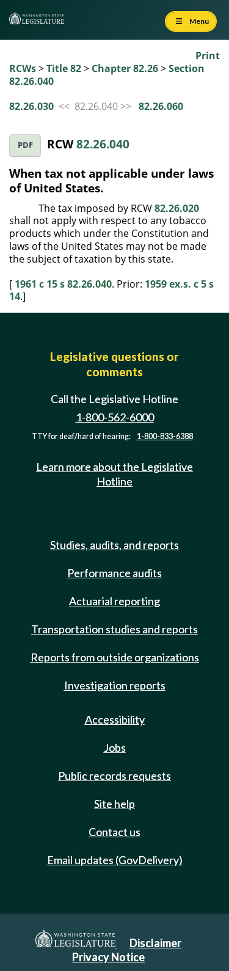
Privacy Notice (108, 957)
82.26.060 (161, 106)
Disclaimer (155, 943)
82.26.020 (176, 208)
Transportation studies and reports (114, 629)
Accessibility (115, 719)
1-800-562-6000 (115, 417)
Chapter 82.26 (125, 68)
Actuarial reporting (114, 601)
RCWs (22, 68)
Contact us (114, 831)
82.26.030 (31, 106)
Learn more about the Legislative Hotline (114, 473)
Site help (114, 803)
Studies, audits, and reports (114, 544)
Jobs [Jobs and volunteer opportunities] (115, 747)
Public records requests (114, 775)
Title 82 (63, 68)
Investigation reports (114, 685)
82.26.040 (102, 143)
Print (207, 55)
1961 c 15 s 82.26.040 (63, 284)
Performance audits (114, 573)
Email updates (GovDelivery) (115, 860)
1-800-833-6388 (165, 436)
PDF (25, 145)
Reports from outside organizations (115, 657)
